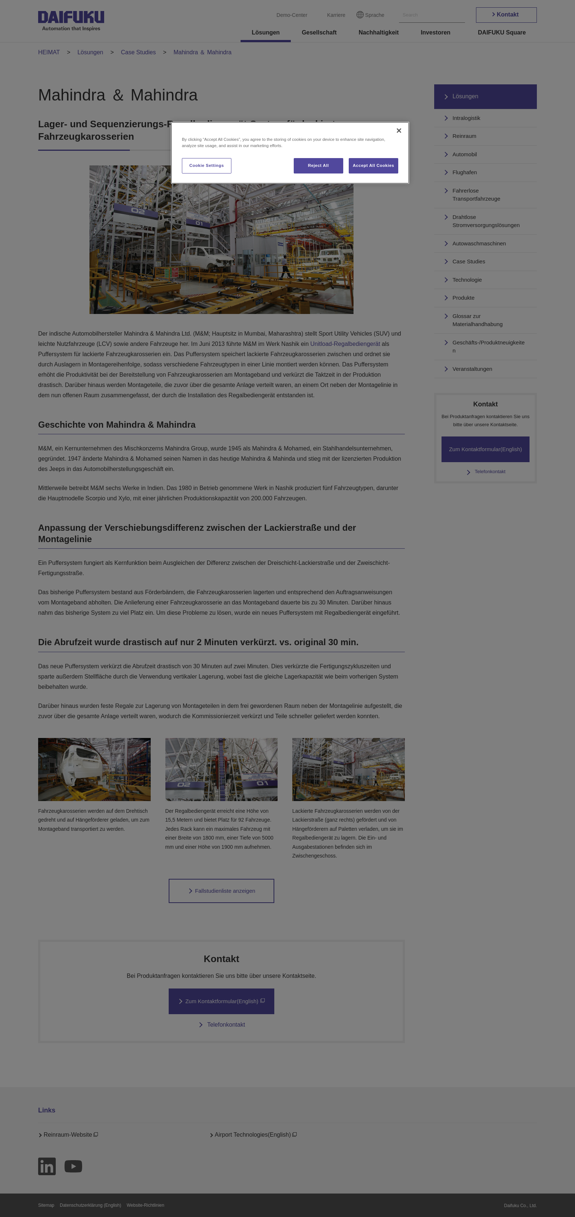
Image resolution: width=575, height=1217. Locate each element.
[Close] (399, 131)
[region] (290, 153)
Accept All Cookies (373, 165)
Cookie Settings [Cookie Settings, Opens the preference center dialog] (206, 165)
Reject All (318, 165)
